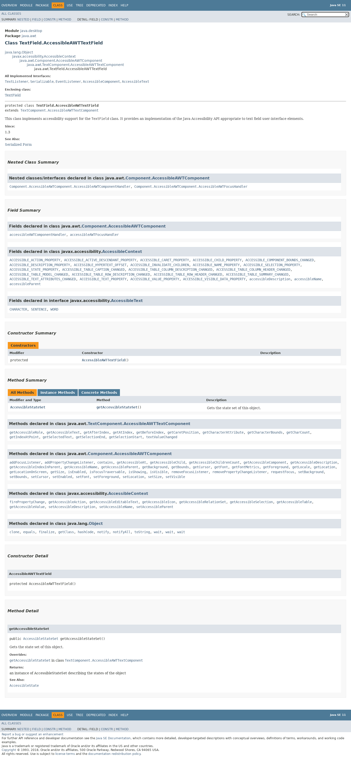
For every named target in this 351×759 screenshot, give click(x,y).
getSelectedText (57, 437)
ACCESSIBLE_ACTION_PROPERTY (35, 260)
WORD (54, 309)
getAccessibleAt (131, 462)
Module (26, 5)
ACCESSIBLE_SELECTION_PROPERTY (272, 265)
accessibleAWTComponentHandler (38, 235)
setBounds (18, 477)
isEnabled (77, 472)
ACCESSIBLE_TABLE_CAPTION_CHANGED (93, 269)
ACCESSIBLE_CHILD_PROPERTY (217, 260)
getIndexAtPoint (24, 437)
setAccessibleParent (154, 507)
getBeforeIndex (150, 432)
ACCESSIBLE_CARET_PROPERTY (164, 260)
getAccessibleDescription (313, 462)
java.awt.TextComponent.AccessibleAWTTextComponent (75, 65)
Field (36, 19)
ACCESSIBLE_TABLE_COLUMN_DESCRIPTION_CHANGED (170, 269)
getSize (57, 472)
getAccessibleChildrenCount (214, 462)
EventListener (68, 81)
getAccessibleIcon (158, 502)
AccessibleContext (122, 251)
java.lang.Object (19, 52)
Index (113, 5)
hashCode (85, 532)
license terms (65, 754)
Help (124, 5)
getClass (66, 532)
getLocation (324, 467)
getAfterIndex (96, 432)
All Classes (11, 13)
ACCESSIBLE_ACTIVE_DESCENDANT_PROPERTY (100, 260)
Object (96, 523)
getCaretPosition (183, 432)
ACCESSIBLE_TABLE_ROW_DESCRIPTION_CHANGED (111, 274)
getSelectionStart (125, 437)
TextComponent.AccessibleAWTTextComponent (59, 110)
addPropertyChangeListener (69, 462)
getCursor (201, 467)
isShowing (137, 472)
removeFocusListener (189, 472)
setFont (82, 477)
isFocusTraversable (107, 472)
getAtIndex (122, 432)
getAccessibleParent (119, 467)
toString (142, 532)
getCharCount (298, 432)
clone (14, 532)
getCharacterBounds (265, 432)
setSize (155, 477)
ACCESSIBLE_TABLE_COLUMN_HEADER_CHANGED (253, 269)
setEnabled (62, 477)
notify (103, 532)
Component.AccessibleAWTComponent (168, 178)
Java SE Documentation (113, 738)
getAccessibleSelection (251, 502)
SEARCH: (293, 14)
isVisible (158, 472)
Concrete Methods (99, 393)
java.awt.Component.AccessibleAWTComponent (61, 60)
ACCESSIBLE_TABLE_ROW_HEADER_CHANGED (188, 274)
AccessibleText (135, 81)
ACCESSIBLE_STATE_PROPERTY (34, 269)
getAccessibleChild (167, 462)
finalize (46, 532)
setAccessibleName (115, 507)
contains (105, 462)
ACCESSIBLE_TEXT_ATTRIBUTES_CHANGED (43, 279)
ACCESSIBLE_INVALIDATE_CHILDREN (159, 265)
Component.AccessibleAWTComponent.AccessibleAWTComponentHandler (70, 186)
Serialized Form (18, 144)
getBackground (154, 467)
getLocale (301, 467)
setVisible (175, 477)
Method (64, 19)
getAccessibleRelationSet (202, 502)
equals (29, 532)
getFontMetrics (245, 467)
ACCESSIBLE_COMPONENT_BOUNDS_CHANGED (279, 260)
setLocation (133, 477)
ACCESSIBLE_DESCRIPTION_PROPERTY (40, 265)
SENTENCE (39, 309)
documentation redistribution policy (114, 754)
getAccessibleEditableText (113, 502)
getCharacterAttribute (223, 432)
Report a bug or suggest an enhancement (32, 734)
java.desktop (31, 31)
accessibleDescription (269, 279)
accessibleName (308, 279)
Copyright (9, 750)
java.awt (29, 36)
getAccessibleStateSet (117, 407)
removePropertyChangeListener (239, 472)
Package (42, 5)
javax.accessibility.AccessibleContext (44, 56)
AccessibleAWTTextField (103, 360)
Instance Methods (57, 393)
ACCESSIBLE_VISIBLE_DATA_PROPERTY (214, 279)
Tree (79, 5)
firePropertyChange (27, 502)
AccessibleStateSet (27, 407)
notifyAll (121, 532)
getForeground (275, 467)
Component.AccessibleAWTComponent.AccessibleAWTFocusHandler (190, 186)
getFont (221, 467)
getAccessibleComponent (265, 462)
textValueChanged (161, 437)
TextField (13, 95)
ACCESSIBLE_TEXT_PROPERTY (103, 279)
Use (70, 5)
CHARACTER (18, 309)
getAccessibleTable (294, 502)
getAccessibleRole (26, 432)
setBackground (310, 472)
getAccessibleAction (67, 502)
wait (158, 532)
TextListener (16, 81)
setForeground (106, 477)
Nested (23, 19)
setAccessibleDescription (72, 507)
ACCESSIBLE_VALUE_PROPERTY (154, 279)
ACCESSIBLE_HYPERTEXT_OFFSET (100, 265)
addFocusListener (25, 462)
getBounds (180, 467)
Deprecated (96, 5)
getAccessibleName (80, 467)
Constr (50, 19)
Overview (9, 5)
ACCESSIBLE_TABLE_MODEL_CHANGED (39, 274)
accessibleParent (25, 284)
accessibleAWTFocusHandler (94, 235)
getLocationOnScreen (28, 472)
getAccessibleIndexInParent (35, 467)
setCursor (40, 477)
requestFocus (282, 472)
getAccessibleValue (27, 507)
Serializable (42, 81)
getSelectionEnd (90, 437)
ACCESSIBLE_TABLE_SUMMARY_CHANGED (257, 274)
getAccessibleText (63, 432)
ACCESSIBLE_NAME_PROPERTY (216, 265)
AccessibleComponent (101, 81)
